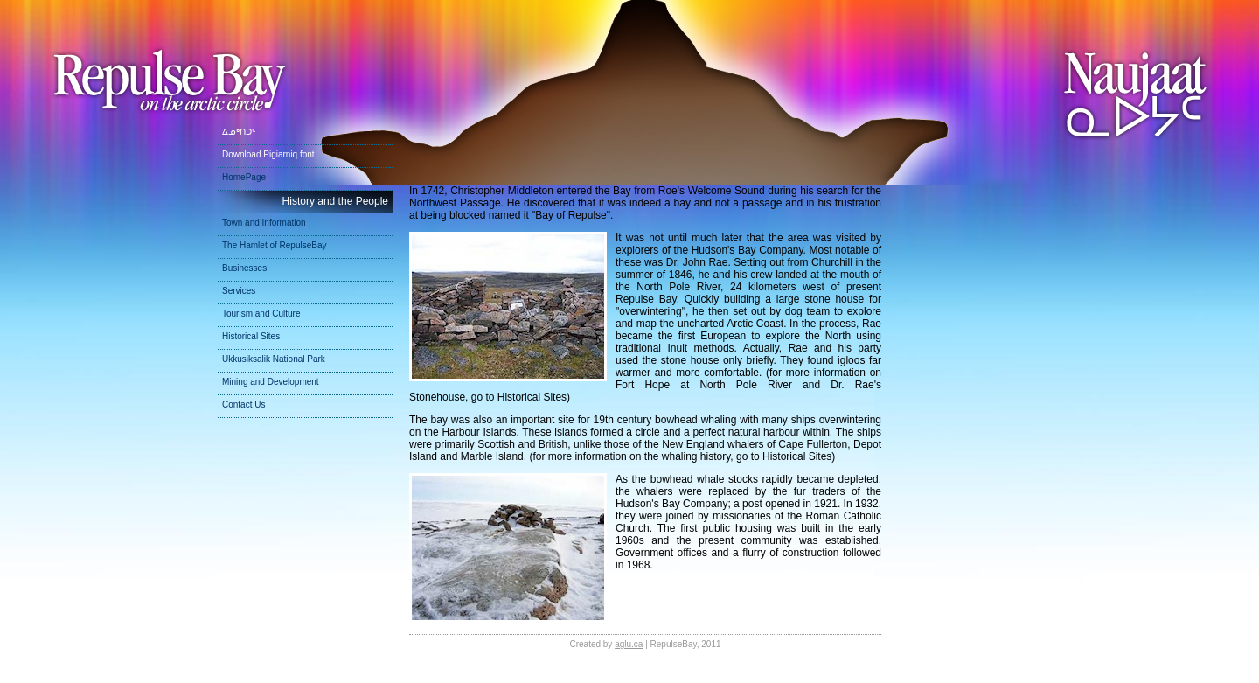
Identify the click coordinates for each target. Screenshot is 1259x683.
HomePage (244, 177)
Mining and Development (270, 382)
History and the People (335, 201)
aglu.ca (629, 644)
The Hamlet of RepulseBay (274, 245)
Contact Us (243, 404)
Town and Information (264, 222)
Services (238, 291)
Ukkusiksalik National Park (273, 359)
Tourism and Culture (261, 313)
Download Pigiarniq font (268, 154)
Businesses (244, 268)
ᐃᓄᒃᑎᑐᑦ (238, 131)
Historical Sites (251, 336)
